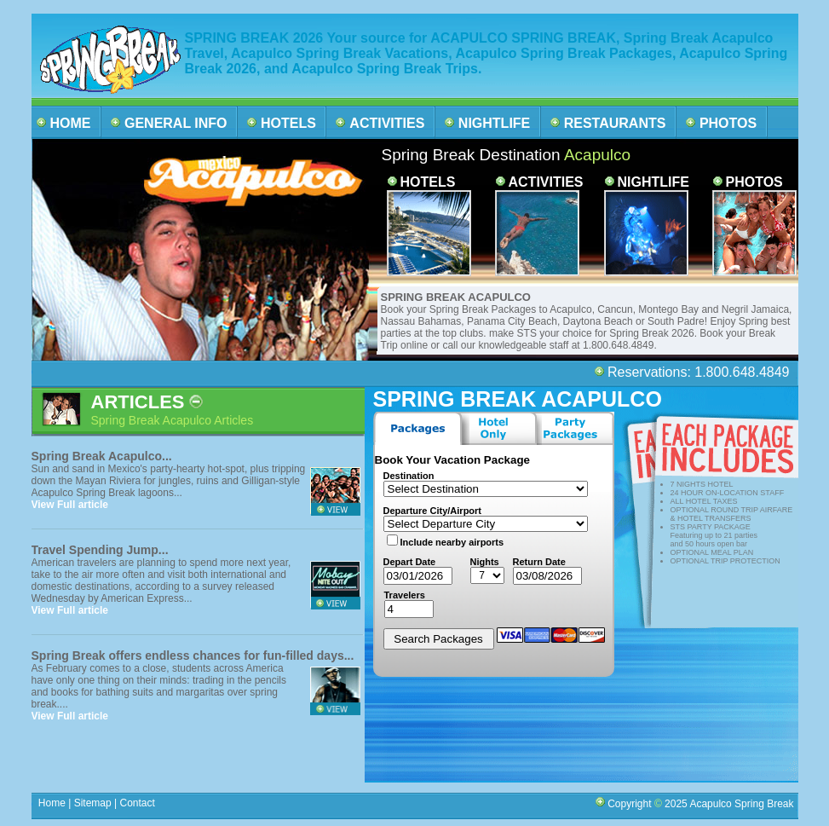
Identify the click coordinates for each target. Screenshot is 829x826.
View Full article (70, 505)
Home (52, 803)
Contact (137, 803)
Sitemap (91, 803)
